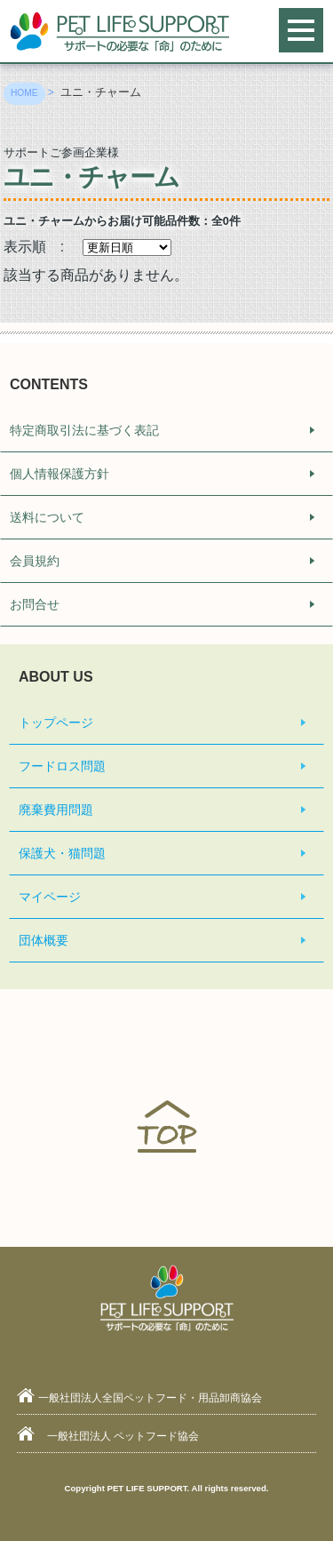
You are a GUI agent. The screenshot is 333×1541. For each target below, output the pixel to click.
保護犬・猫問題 (62, 853)
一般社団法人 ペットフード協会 (123, 1436)
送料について (47, 517)
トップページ (56, 722)
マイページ (50, 897)
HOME (24, 93)
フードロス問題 (62, 766)
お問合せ (34, 604)
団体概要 (43, 940)
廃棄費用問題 (56, 809)
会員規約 (34, 561)
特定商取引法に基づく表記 (84, 430)
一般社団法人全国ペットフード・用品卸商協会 (150, 1398)
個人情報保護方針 (59, 474)
